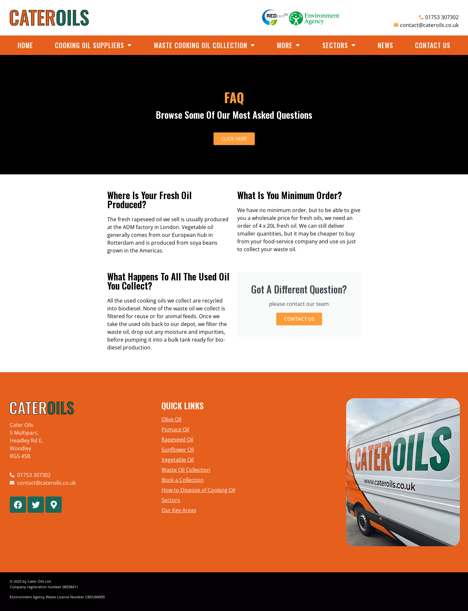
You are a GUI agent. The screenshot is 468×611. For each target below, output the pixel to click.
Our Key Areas (179, 510)
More (288, 45)
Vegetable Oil (178, 459)
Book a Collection (183, 480)
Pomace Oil (175, 429)
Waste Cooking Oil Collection (204, 45)
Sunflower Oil (178, 449)
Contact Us (432, 45)
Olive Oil (171, 419)
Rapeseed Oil (177, 439)
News (385, 45)
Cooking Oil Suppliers (93, 45)
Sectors (339, 45)
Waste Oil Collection (186, 470)
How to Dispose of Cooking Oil (198, 490)
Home (25, 45)
